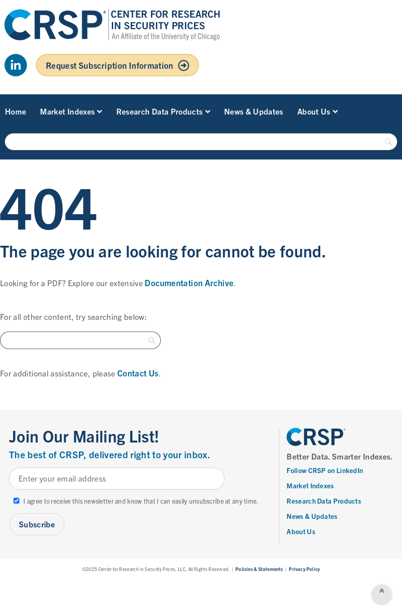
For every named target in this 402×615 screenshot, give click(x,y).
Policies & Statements (259, 569)
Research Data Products (163, 111)
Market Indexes (71, 111)
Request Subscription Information (109, 65)
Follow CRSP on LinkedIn (325, 470)
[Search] (201, 141)
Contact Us (138, 372)
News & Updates (253, 111)
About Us (317, 111)
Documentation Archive (189, 282)
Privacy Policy (304, 569)
